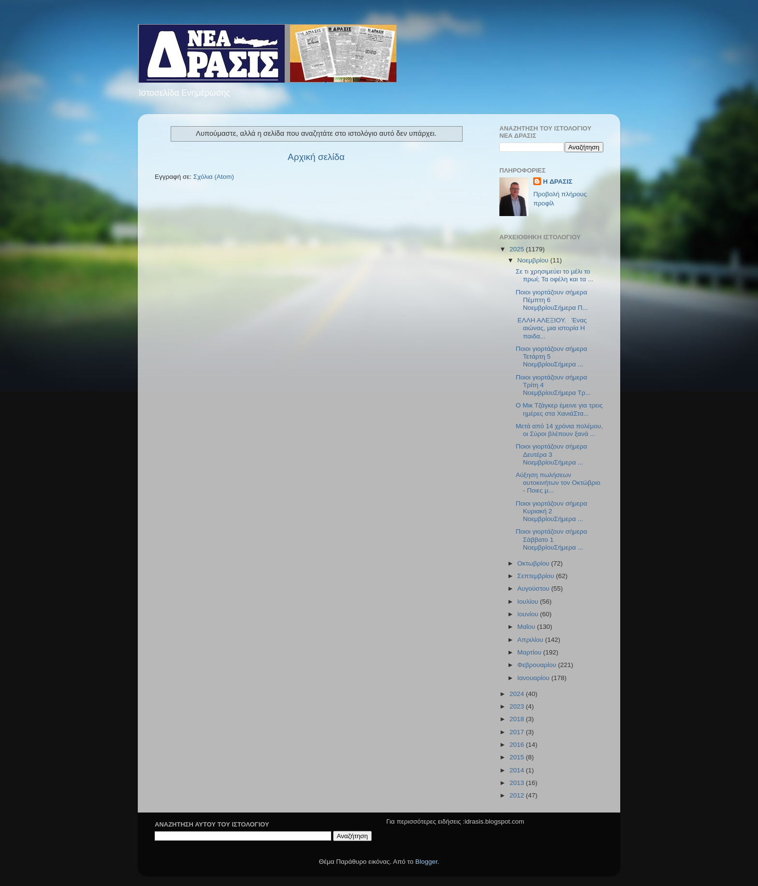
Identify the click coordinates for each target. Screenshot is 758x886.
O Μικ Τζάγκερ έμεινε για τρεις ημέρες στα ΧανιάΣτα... (559, 409)
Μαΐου (527, 626)
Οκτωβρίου (534, 563)
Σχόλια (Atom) (213, 176)
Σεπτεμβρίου (536, 576)
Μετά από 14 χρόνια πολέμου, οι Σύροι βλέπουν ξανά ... (559, 429)
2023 (518, 706)
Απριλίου (531, 639)
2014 (518, 770)
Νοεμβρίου (533, 260)
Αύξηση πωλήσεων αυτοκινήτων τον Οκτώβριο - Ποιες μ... (558, 482)
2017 (518, 732)
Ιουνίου (528, 614)
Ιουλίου (528, 601)
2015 (518, 757)
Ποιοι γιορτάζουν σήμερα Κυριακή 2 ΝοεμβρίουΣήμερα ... (551, 511)
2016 (518, 744)
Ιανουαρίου (534, 678)
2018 (518, 719)
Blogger (426, 861)
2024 (518, 693)
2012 (518, 795)
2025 (518, 249)
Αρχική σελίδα (316, 157)
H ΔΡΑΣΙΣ (557, 181)
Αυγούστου (534, 588)
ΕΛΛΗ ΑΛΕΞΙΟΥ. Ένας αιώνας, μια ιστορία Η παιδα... (551, 328)
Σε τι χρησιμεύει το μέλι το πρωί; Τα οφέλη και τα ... (555, 275)
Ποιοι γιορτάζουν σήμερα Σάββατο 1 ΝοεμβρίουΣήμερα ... (551, 539)
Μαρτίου (530, 652)
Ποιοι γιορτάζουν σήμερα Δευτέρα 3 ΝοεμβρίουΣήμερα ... (551, 454)
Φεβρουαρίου (537, 664)
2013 (518, 782)
